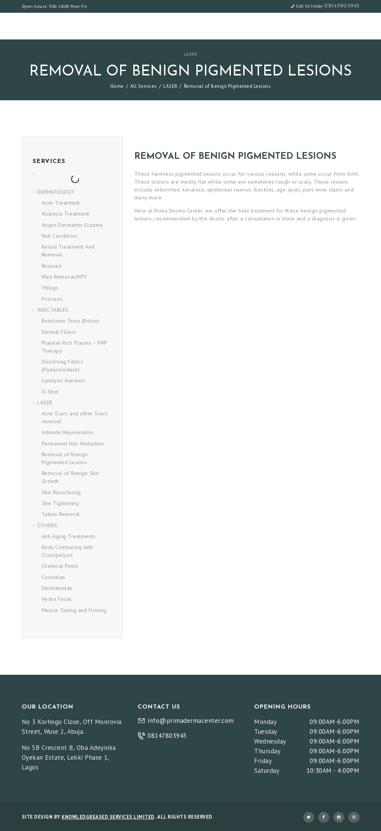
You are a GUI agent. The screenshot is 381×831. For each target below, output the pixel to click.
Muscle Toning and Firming (74, 610)
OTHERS (47, 525)
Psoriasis (52, 299)
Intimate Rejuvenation (68, 432)
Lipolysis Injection (63, 380)
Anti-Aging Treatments (69, 536)
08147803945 (342, 6)
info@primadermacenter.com (191, 720)
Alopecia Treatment (65, 213)
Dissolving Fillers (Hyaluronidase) (62, 365)
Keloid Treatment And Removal (68, 250)
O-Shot (50, 391)
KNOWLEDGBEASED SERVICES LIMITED (108, 817)
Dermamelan (57, 588)
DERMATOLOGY (55, 192)
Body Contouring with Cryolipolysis (67, 551)
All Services (143, 86)
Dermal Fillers (59, 332)
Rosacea (52, 265)
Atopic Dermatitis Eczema (72, 225)
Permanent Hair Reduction (73, 443)
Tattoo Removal (61, 514)
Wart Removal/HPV (64, 276)
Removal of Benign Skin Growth (70, 477)
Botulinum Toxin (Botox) (70, 320)
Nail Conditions (60, 235)
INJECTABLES (53, 309)
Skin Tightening (60, 503)
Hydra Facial (57, 599)
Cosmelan (53, 577)
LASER (190, 54)
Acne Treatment (61, 202)
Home (117, 86)
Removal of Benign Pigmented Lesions (65, 458)
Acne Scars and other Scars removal (75, 417)
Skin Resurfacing (61, 492)
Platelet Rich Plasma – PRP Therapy (74, 346)
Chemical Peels (60, 566)
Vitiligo (50, 287)
